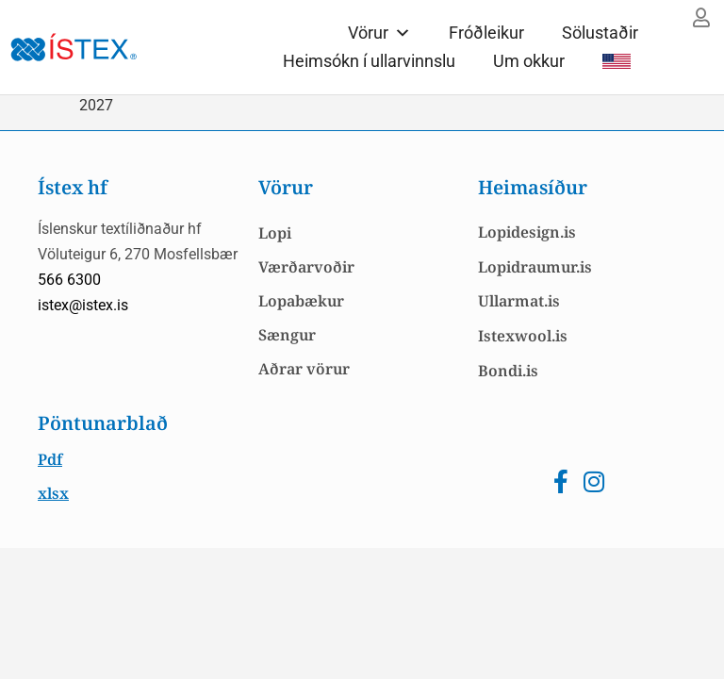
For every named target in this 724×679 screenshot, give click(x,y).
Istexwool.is (523, 335)
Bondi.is (508, 370)
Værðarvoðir (306, 267)
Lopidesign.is (527, 232)
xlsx (53, 493)
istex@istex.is (83, 305)
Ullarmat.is (519, 300)
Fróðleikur (486, 32)
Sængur (287, 334)
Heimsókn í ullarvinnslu (369, 61)
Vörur (379, 32)
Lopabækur (301, 300)
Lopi (274, 233)
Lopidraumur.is (535, 267)
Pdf (50, 459)
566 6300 (69, 280)
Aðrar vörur (304, 368)
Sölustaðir (600, 32)
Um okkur (529, 61)
